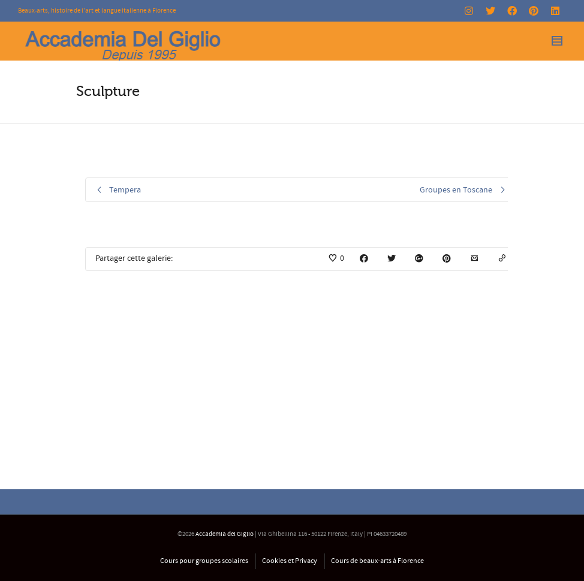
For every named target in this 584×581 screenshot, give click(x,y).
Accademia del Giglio (224, 534)
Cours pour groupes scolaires (204, 560)
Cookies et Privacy (289, 560)
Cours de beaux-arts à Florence (377, 560)
